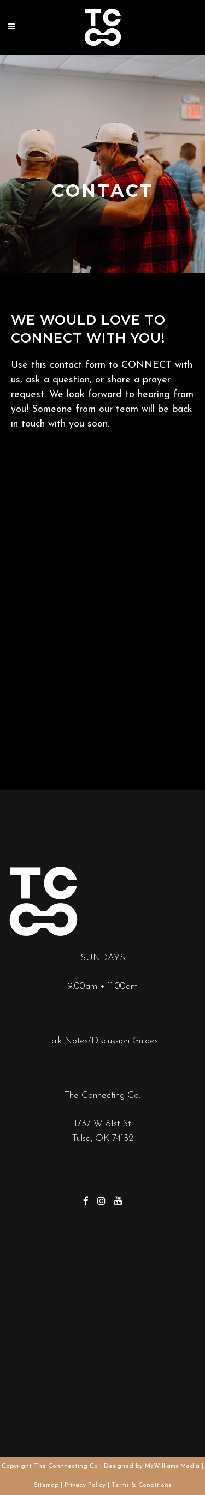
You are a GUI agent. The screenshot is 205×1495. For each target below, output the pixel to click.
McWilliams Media (172, 1466)
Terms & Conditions (141, 1485)
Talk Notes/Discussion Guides (103, 1041)
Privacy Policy (85, 1485)
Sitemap (46, 1485)
